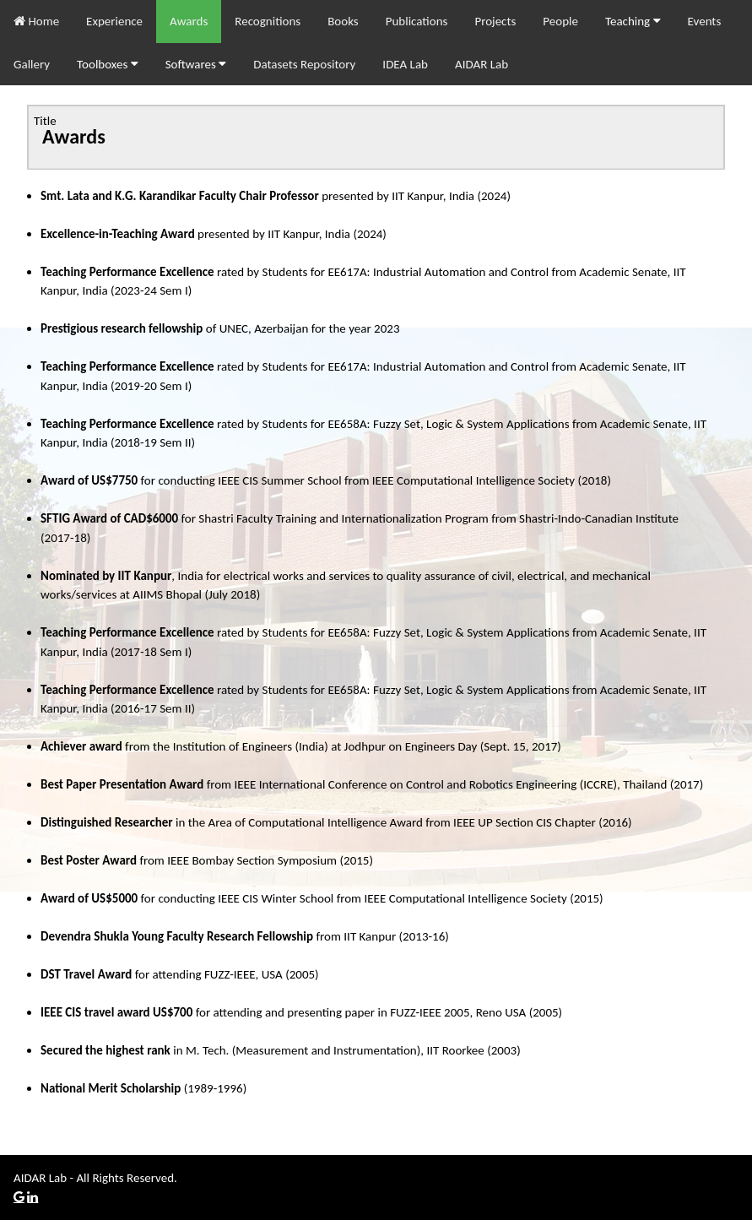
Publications (417, 21)
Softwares (196, 64)
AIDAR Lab (481, 64)
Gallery (32, 64)
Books (343, 21)
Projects (495, 21)
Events (705, 21)
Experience (114, 21)
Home (36, 21)
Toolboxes (107, 64)
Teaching (633, 21)
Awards (189, 21)
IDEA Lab (405, 64)
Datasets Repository (304, 64)
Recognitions (267, 21)
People (560, 21)
